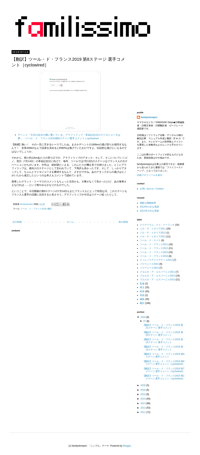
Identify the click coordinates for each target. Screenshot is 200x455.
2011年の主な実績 (149, 210)
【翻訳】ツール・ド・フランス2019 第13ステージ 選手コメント (163, 348)
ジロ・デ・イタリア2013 (153, 236)
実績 (142, 295)
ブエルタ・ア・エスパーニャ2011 (157, 272)
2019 (143, 317)
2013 (143, 403)
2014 (143, 398)
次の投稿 (17, 222)
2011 (143, 412)
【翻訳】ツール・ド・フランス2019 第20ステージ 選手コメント (163, 333)
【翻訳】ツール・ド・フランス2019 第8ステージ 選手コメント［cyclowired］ (164, 362)
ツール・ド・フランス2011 (154, 244)
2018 (143, 385)
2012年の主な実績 (149, 206)
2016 (143, 390)
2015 (143, 394)
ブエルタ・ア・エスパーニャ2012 (157, 275)
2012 (143, 407)
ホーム (70, 222)
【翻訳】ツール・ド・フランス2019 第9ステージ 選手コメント (163, 355)
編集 (142, 299)
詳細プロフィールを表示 (149, 175)
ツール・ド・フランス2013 (154, 252)
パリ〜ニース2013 (149, 264)
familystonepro (149, 117)
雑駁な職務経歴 (148, 203)
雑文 (142, 287)
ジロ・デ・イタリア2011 (153, 228)
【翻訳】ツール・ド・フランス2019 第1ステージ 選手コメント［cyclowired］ (164, 377)
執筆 (142, 291)
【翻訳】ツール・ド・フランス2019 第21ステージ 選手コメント (163, 326)
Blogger (127, 445)
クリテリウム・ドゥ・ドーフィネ (157, 224)
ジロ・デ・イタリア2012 (153, 232)
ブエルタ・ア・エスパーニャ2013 (157, 279)
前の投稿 (123, 222)
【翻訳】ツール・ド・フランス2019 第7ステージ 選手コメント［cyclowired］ (164, 370)
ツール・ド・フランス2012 (154, 248)
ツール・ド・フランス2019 (33, 209)
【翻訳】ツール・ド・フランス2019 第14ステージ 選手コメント (163, 340)
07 (145, 321)
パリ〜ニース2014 (149, 267)
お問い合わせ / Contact (151, 188)
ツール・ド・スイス (150, 240)
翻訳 (50, 209)
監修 (142, 283)
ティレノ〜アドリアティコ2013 (156, 260)
